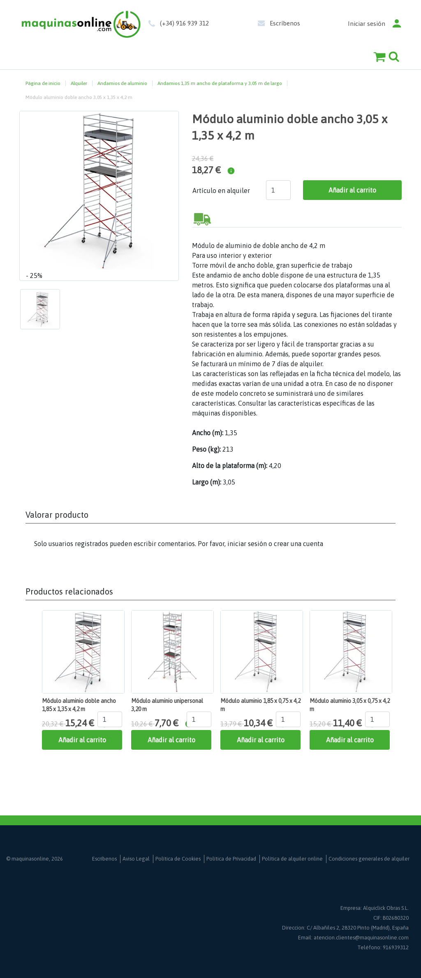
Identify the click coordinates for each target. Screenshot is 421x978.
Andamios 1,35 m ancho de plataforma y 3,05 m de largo (219, 83)
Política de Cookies (178, 859)
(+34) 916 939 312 (184, 23)
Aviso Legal (136, 859)
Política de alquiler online (292, 859)
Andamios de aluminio (122, 83)
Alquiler (79, 83)
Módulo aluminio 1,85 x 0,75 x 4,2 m (260, 705)
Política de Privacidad (231, 859)
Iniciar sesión (366, 23)
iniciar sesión (247, 543)
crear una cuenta (298, 543)
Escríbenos (285, 23)
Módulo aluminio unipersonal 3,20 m (167, 705)
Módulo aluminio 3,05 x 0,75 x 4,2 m (350, 705)
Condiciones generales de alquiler (368, 859)
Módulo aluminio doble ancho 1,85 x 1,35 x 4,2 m (79, 705)
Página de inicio (42, 83)
